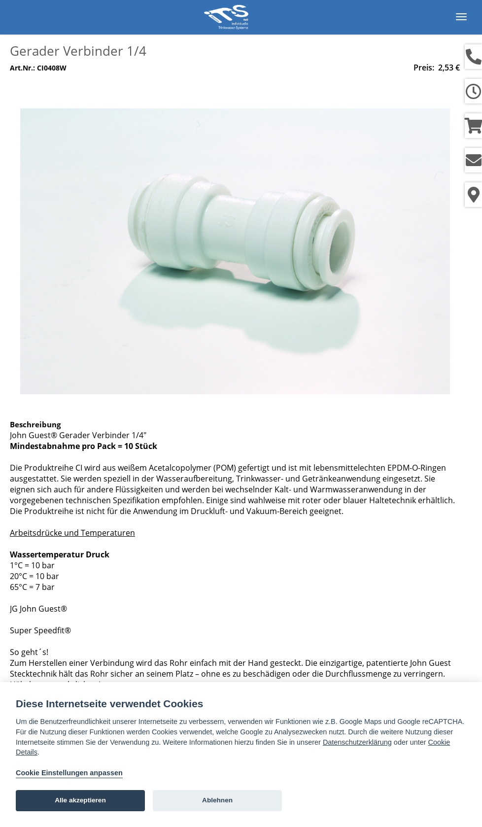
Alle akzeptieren (80, 800)
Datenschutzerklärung (357, 742)
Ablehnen (217, 800)
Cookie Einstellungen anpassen (69, 773)
